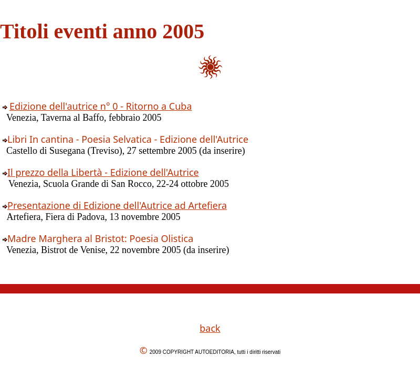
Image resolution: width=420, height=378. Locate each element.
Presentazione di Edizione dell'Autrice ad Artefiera (117, 205)
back (210, 328)
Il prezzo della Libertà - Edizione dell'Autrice (103, 172)
